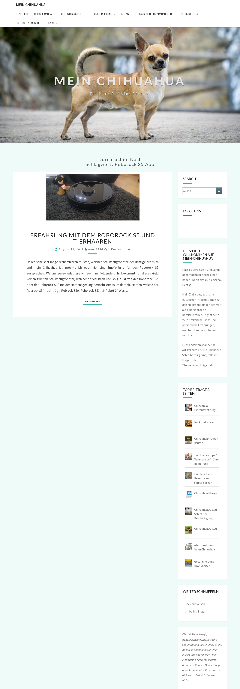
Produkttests (189, 14)
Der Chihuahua (43, 14)
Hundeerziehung (102, 14)
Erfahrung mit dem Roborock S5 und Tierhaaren (92, 238)
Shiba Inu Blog (194, 611)
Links (51, 23)
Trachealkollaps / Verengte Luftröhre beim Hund (206, 459)
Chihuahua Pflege (205, 493)
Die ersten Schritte (72, 14)
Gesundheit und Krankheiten (154, 14)
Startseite (22, 14)
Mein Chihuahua (30, 4)
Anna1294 (95, 249)
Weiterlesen (93, 301)
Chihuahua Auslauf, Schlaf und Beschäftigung (206, 514)
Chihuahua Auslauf (206, 528)
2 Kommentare (119, 249)
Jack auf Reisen (195, 604)
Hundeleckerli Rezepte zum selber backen (203, 478)
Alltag (125, 14)
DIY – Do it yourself (28, 23)
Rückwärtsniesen (205, 422)
